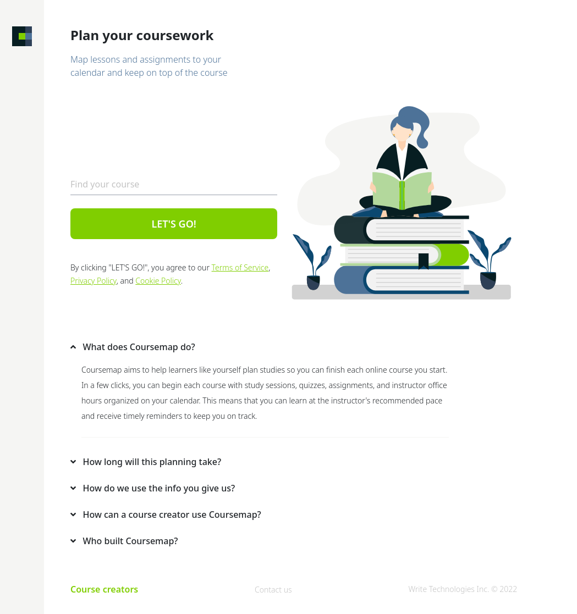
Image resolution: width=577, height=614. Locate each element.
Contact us (273, 589)
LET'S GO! (173, 223)
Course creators (104, 589)
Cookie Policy (157, 280)
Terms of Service (240, 267)
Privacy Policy (93, 280)
